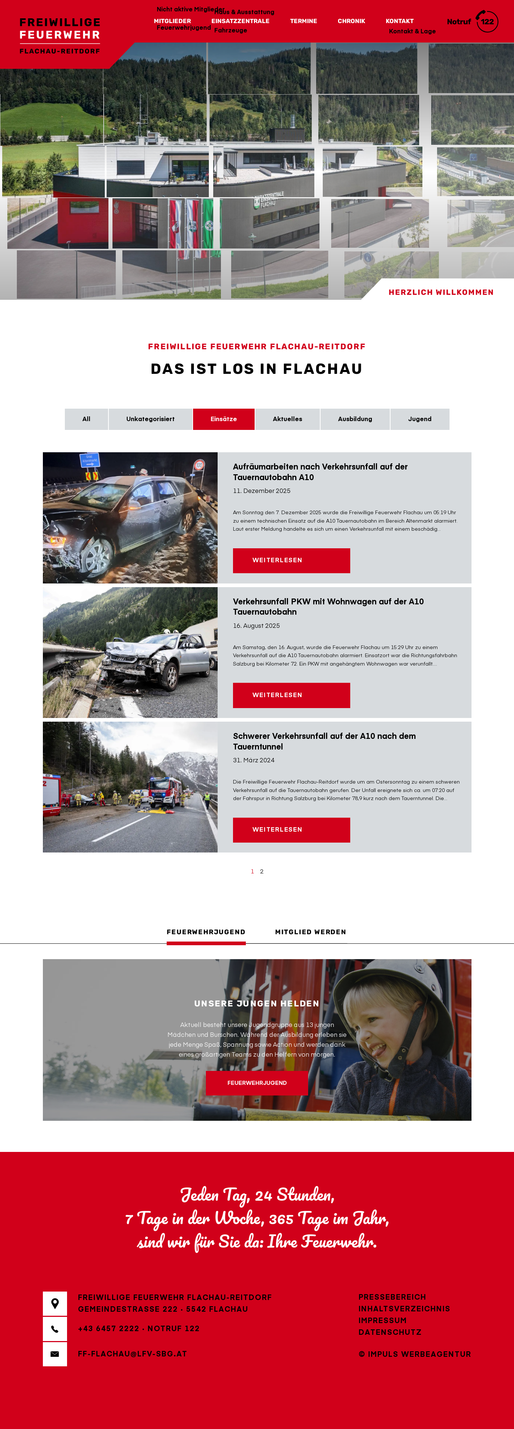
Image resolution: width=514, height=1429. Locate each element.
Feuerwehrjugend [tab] (206, 932)
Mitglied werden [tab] (311, 932)
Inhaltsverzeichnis (405, 1309)
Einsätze (224, 419)
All (86, 419)
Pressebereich (392, 1297)
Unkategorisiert (150, 419)
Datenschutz (390, 1332)
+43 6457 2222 (109, 1329)
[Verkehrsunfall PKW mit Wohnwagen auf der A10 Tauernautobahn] (130, 652)
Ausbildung (355, 419)
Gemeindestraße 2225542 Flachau (163, 1309)
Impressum (383, 1321)
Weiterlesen (277, 560)
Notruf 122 (174, 1329)
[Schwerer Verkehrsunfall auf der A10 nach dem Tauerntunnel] (130, 787)
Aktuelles (287, 419)
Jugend (420, 419)
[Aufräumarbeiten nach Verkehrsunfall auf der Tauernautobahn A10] (130, 517)
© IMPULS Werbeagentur (415, 1354)
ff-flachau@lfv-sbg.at (133, 1354)
